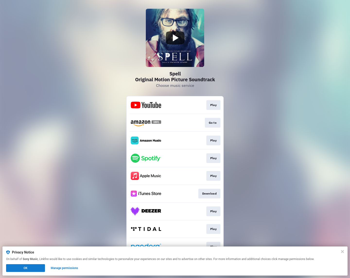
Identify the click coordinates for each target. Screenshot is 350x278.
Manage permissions (64, 268)
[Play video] (175, 38)
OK (25, 268)
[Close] (342, 251)
